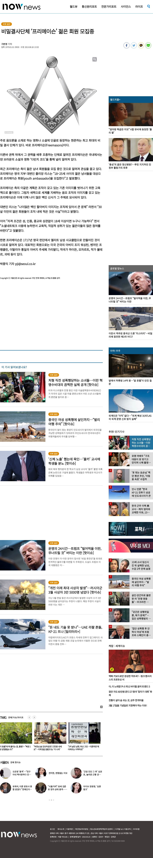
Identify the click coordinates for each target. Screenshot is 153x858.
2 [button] (51, 800)
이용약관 (69, 829)
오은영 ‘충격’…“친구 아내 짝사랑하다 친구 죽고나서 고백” (22, 774)
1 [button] (49, 800)
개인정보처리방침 (81, 829)
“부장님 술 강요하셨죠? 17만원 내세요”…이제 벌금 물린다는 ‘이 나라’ (82, 748)
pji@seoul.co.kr (25, 264)
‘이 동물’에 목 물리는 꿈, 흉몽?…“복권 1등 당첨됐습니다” (49, 748)
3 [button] (53, 800)
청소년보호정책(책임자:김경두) (101, 829)
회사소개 (61, 829)
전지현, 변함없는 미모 (58, 773)
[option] (49, 737)
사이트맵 (136, 829)
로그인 (52, 829)
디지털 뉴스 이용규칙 (123, 829)
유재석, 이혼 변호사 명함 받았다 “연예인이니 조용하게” (22, 789)
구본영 (4, 44)
